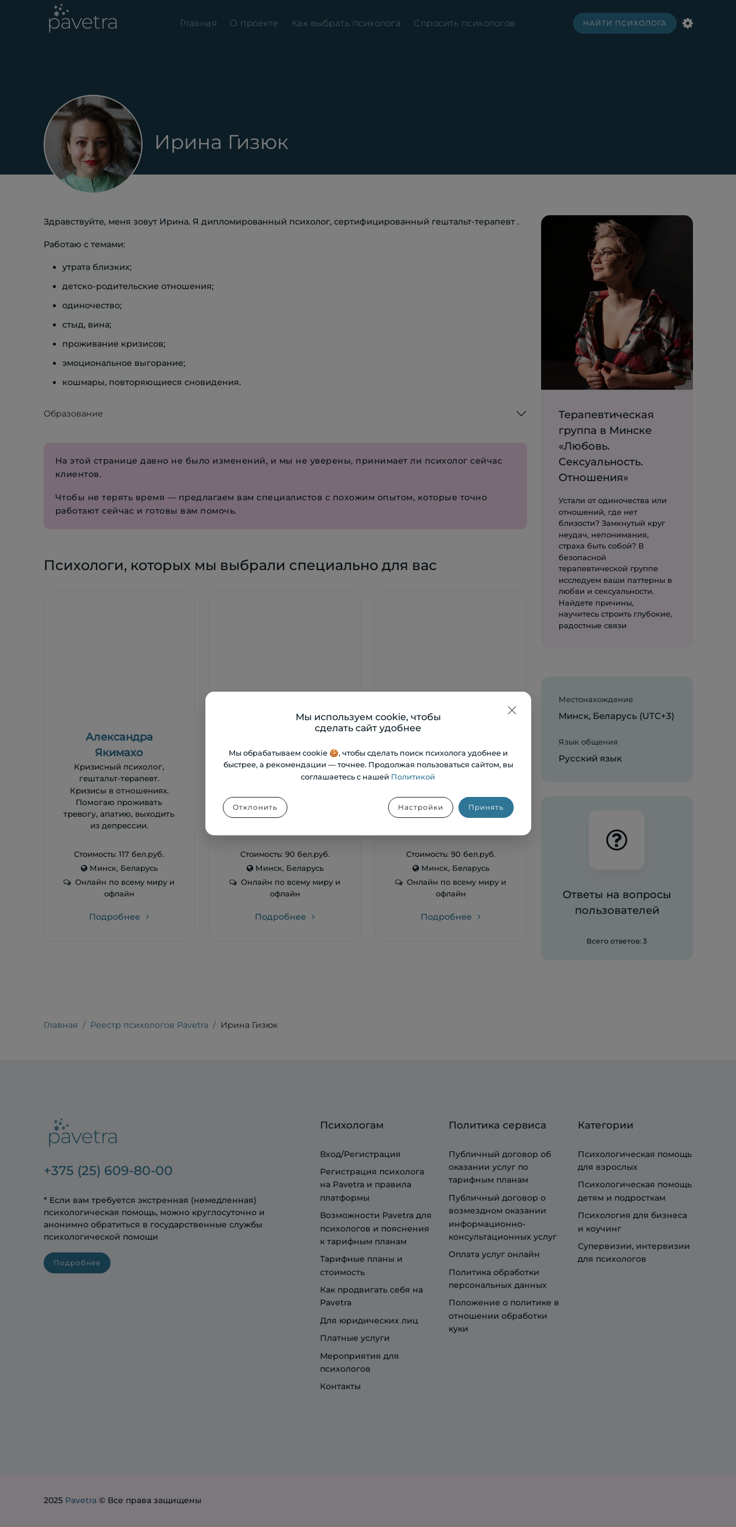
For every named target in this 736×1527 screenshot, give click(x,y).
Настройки (420, 807)
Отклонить (255, 807)
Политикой (413, 777)
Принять (486, 807)
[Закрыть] (512, 710)
